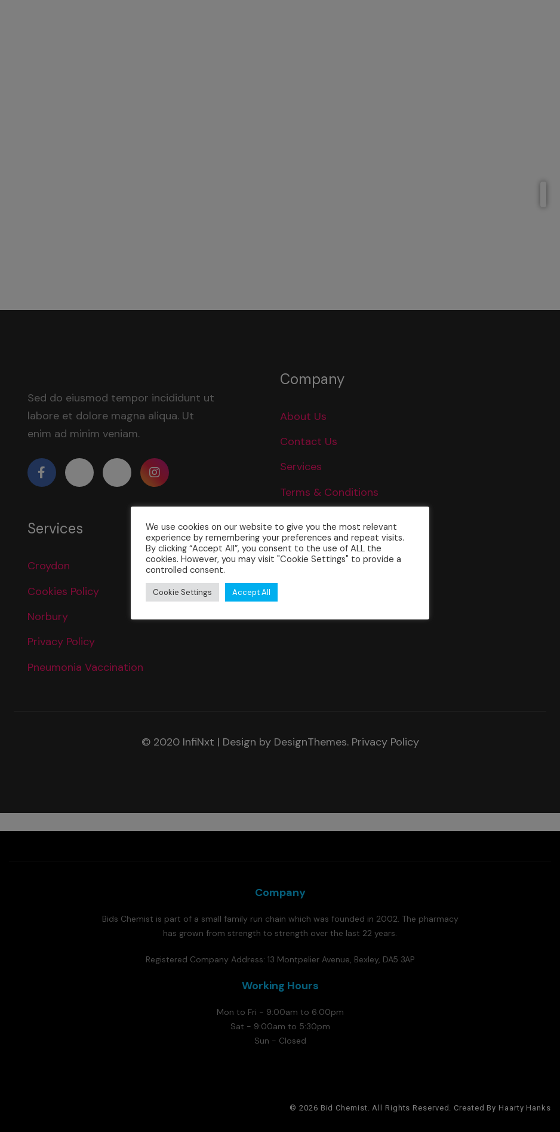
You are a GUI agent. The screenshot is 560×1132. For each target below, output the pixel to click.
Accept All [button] (251, 592)
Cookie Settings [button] (182, 592)
